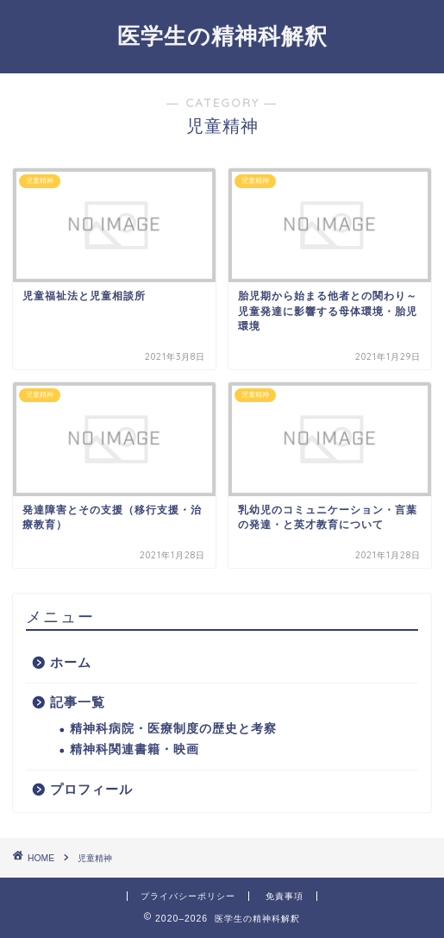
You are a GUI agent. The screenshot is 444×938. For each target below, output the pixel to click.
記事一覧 (77, 702)
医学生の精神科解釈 (222, 35)
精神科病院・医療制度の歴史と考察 (173, 728)
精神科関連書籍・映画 (134, 749)
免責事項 (284, 896)
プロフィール (91, 789)
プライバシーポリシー (188, 896)
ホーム (70, 662)
